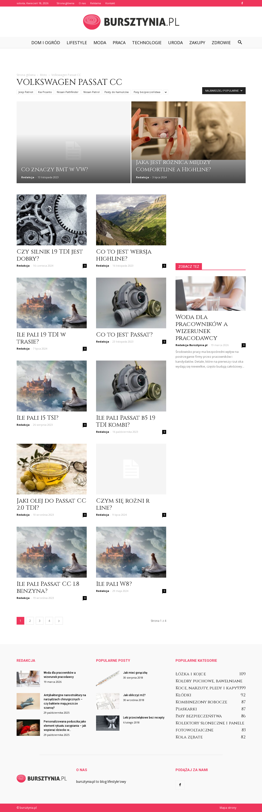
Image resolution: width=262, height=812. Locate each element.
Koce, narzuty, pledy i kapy (206, 688)
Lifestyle (77, 42)
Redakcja (27, 177)
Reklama (95, 3)
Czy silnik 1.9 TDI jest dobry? (50, 255)
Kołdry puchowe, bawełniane (209, 681)
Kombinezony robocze (201, 702)
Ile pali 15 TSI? (37, 418)
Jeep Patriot (25, 92)
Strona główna (65, 3)
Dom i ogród (45, 42)
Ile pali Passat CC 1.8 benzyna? (48, 587)
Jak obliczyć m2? (134, 695)
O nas (82, 3)
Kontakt (110, 3)
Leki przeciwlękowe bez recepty (143, 717)
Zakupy (197, 42)
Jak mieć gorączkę (135, 672)
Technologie (147, 42)
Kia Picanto (45, 92)
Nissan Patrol (91, 92)
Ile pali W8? (114, 584)
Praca (119, 42)
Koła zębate (189, 737)
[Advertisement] (131, 61)
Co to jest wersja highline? (123, 255)
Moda (99, 42)
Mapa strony (228, 808)
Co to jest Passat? (124, 335)
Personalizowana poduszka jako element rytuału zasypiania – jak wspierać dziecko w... (65, 726)
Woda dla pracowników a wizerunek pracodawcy (202, 327)
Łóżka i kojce (191, 674)
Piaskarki (186, 709)
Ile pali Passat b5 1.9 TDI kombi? (125, 421)
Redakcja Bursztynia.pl (192, 345)
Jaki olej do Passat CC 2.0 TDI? (51, 504)
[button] (240, 42)
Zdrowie (221, 42)
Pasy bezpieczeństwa (147, 92)
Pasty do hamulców (116, 92)
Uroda (175, 42)
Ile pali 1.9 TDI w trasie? (41, 338)
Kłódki (183, 695)
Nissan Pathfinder (68, 92)
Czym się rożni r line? (123, 504)
